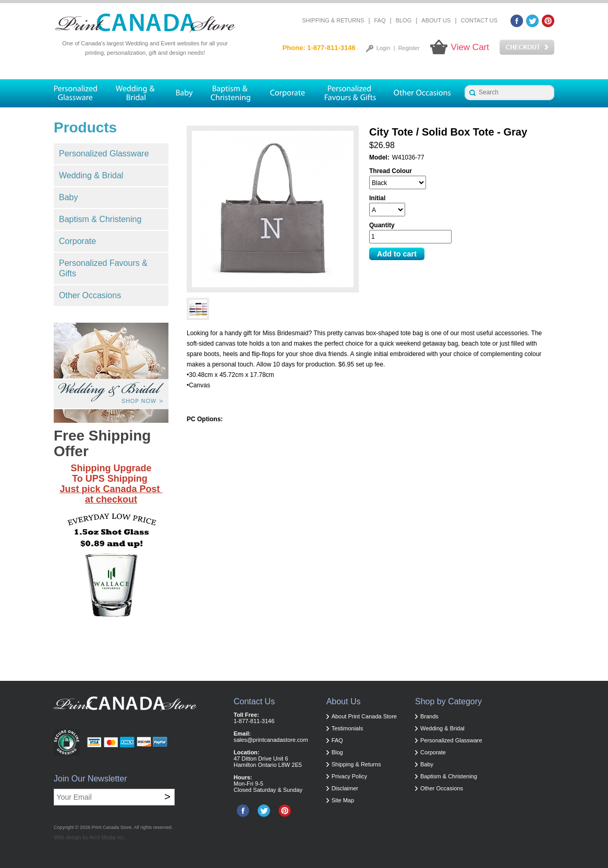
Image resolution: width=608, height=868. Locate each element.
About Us (436, 20)
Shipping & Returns (333, 20)
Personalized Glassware (104, 153)
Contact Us (479, 20)
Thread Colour (390, 171)
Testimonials (347, 728)
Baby (68, 197)
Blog (404, 20)
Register (409, 48)
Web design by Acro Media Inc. (90, 837)
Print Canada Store (112, 827)
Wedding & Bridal (91, 175)
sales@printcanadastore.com (271, 740)
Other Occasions (90, 295)
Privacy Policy (349, 776)
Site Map (343, 800)
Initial (377, 198)
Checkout (527, 47)
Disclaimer (345, 788)
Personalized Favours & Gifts (103, 268)
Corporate (77, 241)
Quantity (382, 225)
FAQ (380, 20)
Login (383, 48)
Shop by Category (448, 701)
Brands (429, 716)
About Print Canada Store (364, 716)
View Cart (470, 47)
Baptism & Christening (100, 219)
